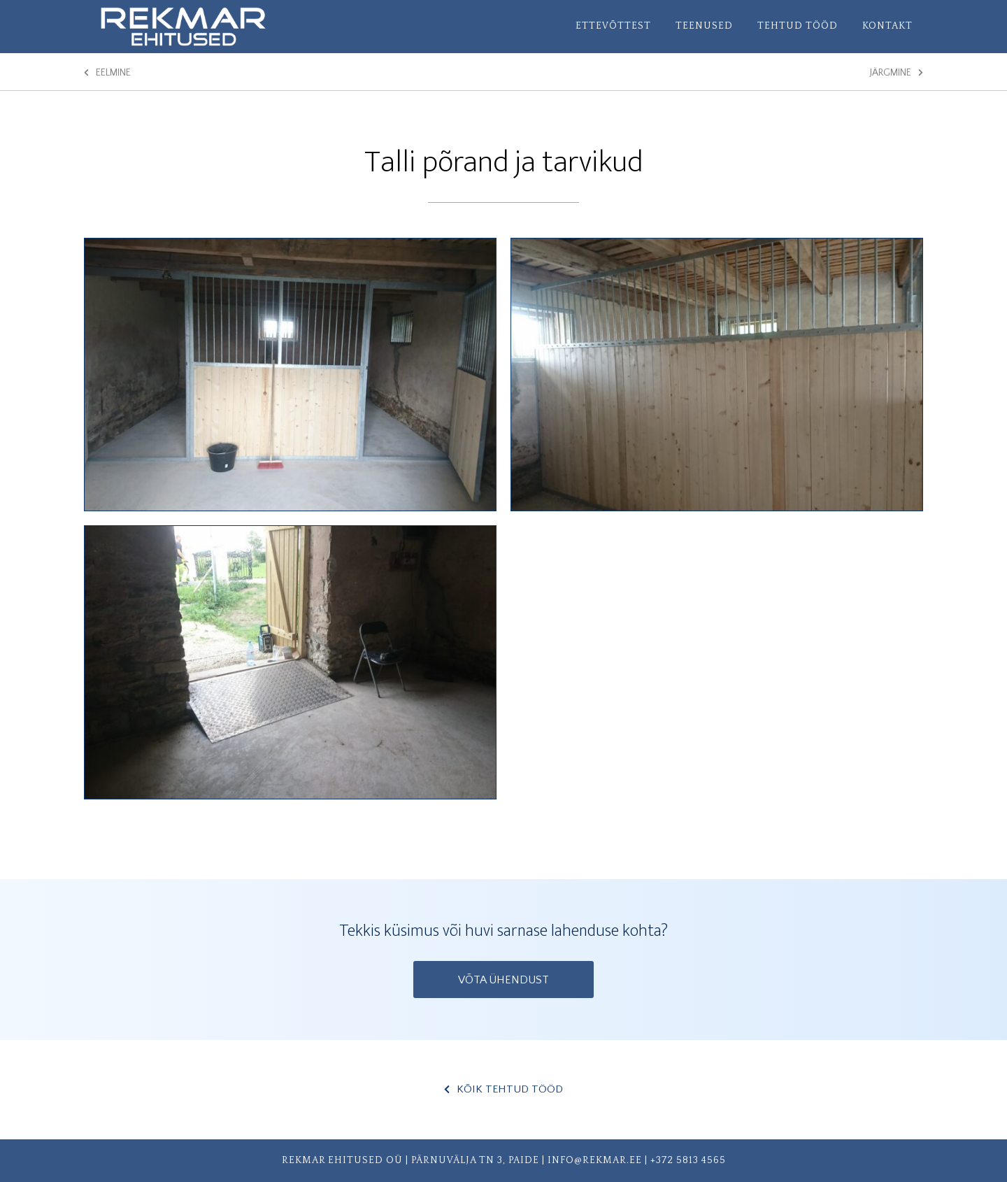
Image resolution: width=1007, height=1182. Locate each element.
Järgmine (896, 72)
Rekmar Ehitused (210, 26)
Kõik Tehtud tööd (503, 1089)
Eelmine (107, 72)
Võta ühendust (503, 980)
